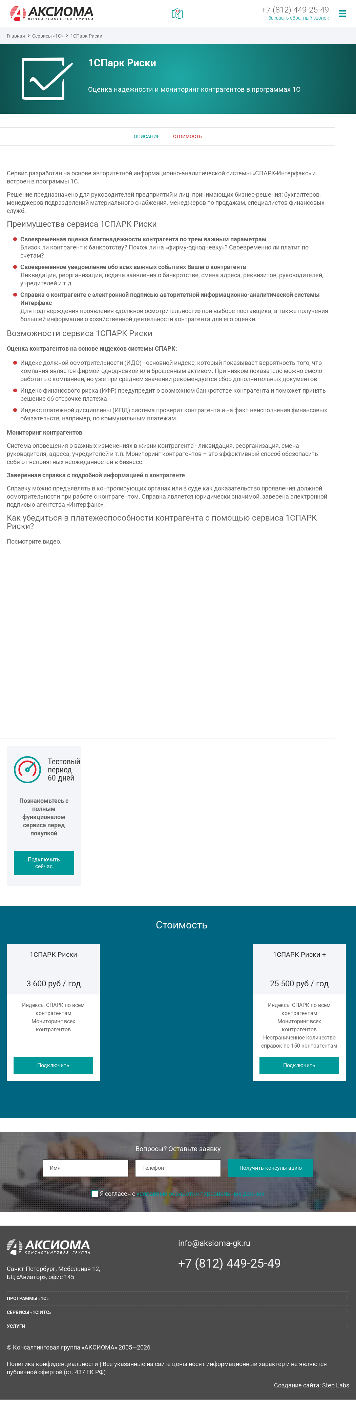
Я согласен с (178, 1193)
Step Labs (335, 1385)
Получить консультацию (270, 1168)
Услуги (16, 1326)
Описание (147, 136)
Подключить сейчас (44, 863)
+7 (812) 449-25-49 (229, 1263)
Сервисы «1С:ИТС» (29, 1312)
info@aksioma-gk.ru (214, 1243)
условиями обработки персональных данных (201, 1193)
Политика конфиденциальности (52, 1363)
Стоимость (187, 136)
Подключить (53, 1065)
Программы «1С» (28, 1298)
